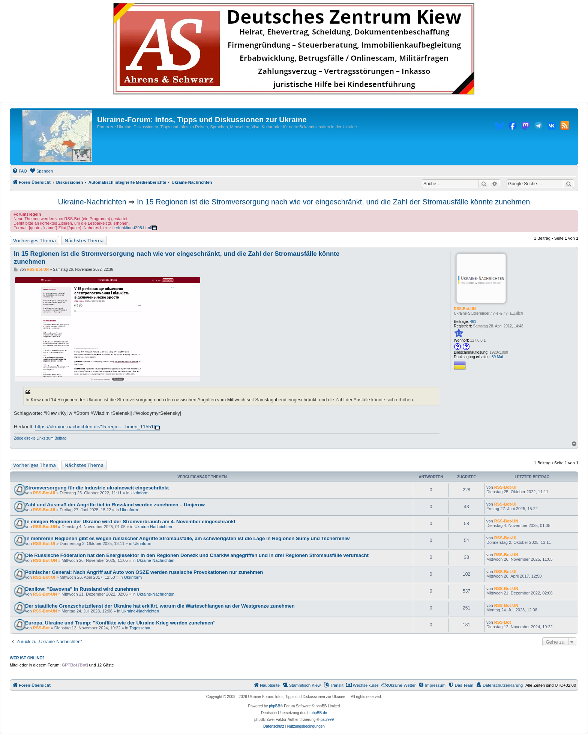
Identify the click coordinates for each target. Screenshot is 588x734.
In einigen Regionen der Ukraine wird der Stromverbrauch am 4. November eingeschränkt (130, 521)
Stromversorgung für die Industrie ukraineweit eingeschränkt (97, 488)
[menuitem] (19, 171)
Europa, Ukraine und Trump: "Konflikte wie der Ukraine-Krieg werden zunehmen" (120, 623)
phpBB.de (318, 713)
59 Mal (497, 357)
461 (473, 322)
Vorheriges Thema (34, 240)
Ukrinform (139, 493)
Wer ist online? (27, 658)
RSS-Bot (41, 628)
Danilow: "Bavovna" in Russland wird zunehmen (82, 589)
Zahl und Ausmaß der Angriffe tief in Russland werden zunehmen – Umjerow (115, 504)
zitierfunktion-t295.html (130, 227)
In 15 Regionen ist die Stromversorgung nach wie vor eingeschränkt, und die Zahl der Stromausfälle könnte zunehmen (333, 202)
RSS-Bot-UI (44, 493)
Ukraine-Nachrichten (92, 202)
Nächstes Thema (84, 240)
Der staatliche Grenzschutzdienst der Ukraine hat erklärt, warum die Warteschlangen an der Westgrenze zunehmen (160, 606)
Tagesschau (140, 628)
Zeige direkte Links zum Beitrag (40, 438)
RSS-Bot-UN (465, 309)
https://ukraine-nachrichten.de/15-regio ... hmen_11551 (94, 426)
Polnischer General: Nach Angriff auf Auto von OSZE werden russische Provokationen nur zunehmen (144, 572)
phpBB (274, 706)
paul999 (327, 719)
